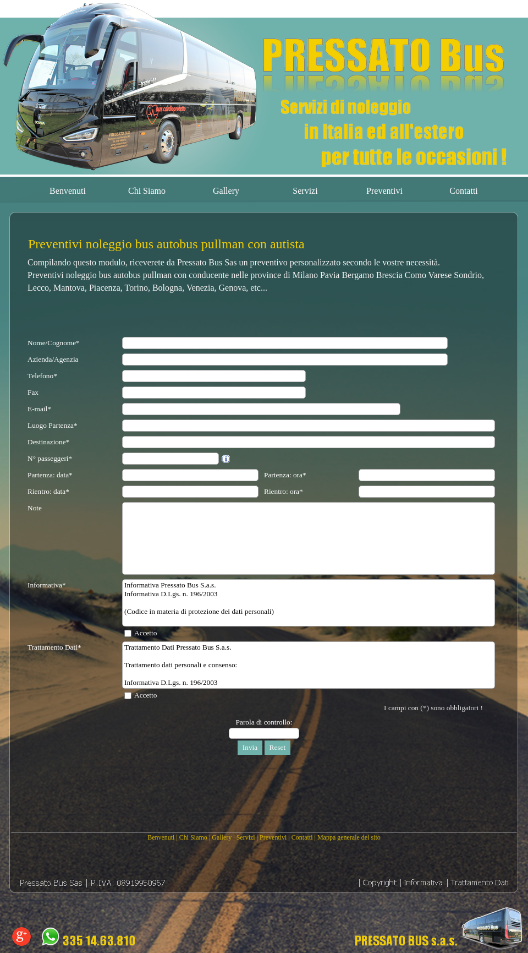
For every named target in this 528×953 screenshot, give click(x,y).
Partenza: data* (50, 475)
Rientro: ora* (283, 491)
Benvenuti (160, 837)
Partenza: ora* (285, 475)
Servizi (246, 837)
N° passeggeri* (50, 458)
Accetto (145, 633)
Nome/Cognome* (54, 343)
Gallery (222, 837)
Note (35, 508)
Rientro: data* (48, 491)
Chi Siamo (193, 837)
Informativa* (47, 585)
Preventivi (273, 837)
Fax (33, 392)
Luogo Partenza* (53, 425)
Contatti (302, 837)
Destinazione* (48, 442)
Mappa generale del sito (349, 837)
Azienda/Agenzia (53, 359)
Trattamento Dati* (54, 647)
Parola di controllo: (264, 722)
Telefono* (42, 376)
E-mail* (39, 409)
